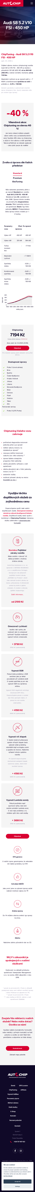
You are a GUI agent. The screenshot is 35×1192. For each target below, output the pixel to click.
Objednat (17, 348)
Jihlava (9, 381)
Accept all (17, 1181)
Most (9, 390)
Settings (17, 1186)
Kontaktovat (17, 1048)
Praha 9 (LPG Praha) (14, 411)
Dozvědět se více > (10, 480)
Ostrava (10, 393)
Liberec (9, 384)
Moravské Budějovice (14, 387)
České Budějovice (13, 376)
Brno (8, 370)
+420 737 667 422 (19, 1142)
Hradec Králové (12, 379)
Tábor (9, 401)
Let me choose (8, 1176)
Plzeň (9, 395)
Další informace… (17, 594)
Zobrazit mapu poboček (17, 1055)
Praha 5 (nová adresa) (15, 367)
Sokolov (10, 398)
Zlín (8, 404)
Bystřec (9, 373)
